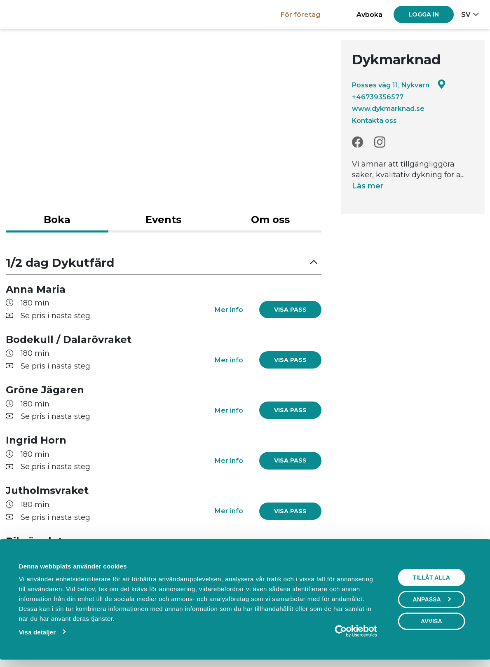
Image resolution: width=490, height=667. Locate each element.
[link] (290, 309)
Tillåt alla (432, 577)
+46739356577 (377, 97)
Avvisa (432, 621)
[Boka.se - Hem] (34, 14)
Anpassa (433, 599)
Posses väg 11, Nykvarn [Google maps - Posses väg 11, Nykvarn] (399, 85)
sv (466, 14)
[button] (164, 263)
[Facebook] (357, 142)
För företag (300, 14)
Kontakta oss (374, 120)
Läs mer (367, 185)
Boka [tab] (57, 219)
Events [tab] (163, 219)
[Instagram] (379, 142)
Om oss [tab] (270, 219)
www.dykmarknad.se (388, 108)
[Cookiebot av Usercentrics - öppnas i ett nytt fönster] (342, 631)
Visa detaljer (36, 632)
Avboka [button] (369, 14)
